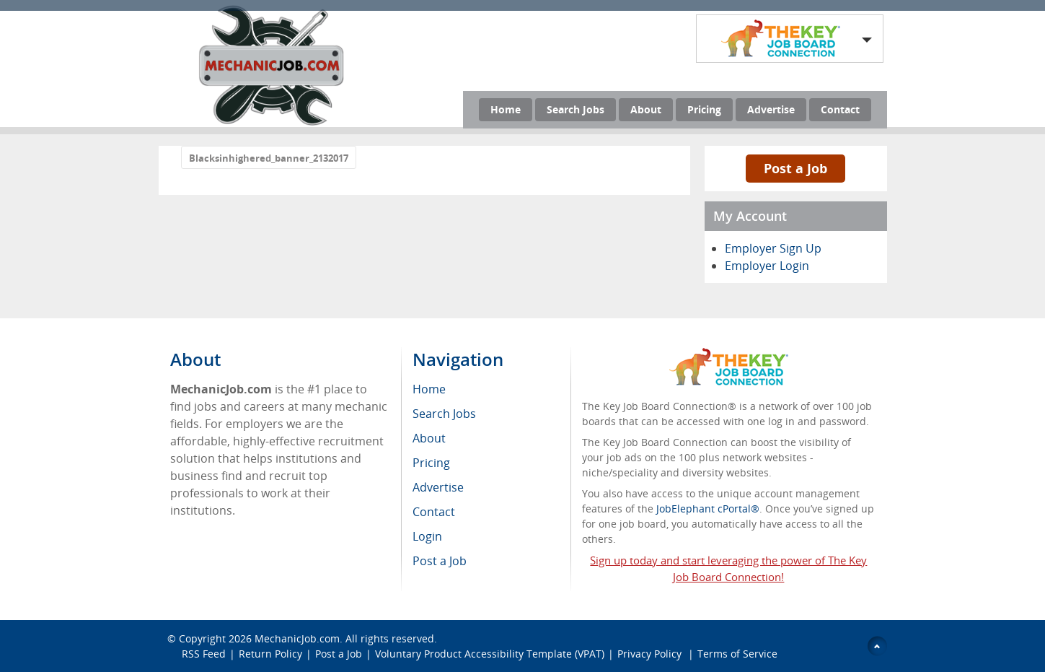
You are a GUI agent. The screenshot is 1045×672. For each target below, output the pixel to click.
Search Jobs (575, 109)
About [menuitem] (429, 438)
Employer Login (767, 266)
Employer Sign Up (773, 248)
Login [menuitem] (427, 536)
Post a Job (795, 168)
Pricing (704, 109)
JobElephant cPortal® (707, 508)
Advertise (771, 109)
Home (505, 109)
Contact (840, 109)
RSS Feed (204, 653)
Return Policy (270, 653)
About (645, 109)
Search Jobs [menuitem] (444, 414)
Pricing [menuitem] (431, 463)
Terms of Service (737, 653)
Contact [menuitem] (434, 512)
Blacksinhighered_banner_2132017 (268, 158)
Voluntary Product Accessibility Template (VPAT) (489, 653)
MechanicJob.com (297, 638)
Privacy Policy (650, 653)
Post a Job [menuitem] (440, 561)
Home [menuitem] (429, 389)
